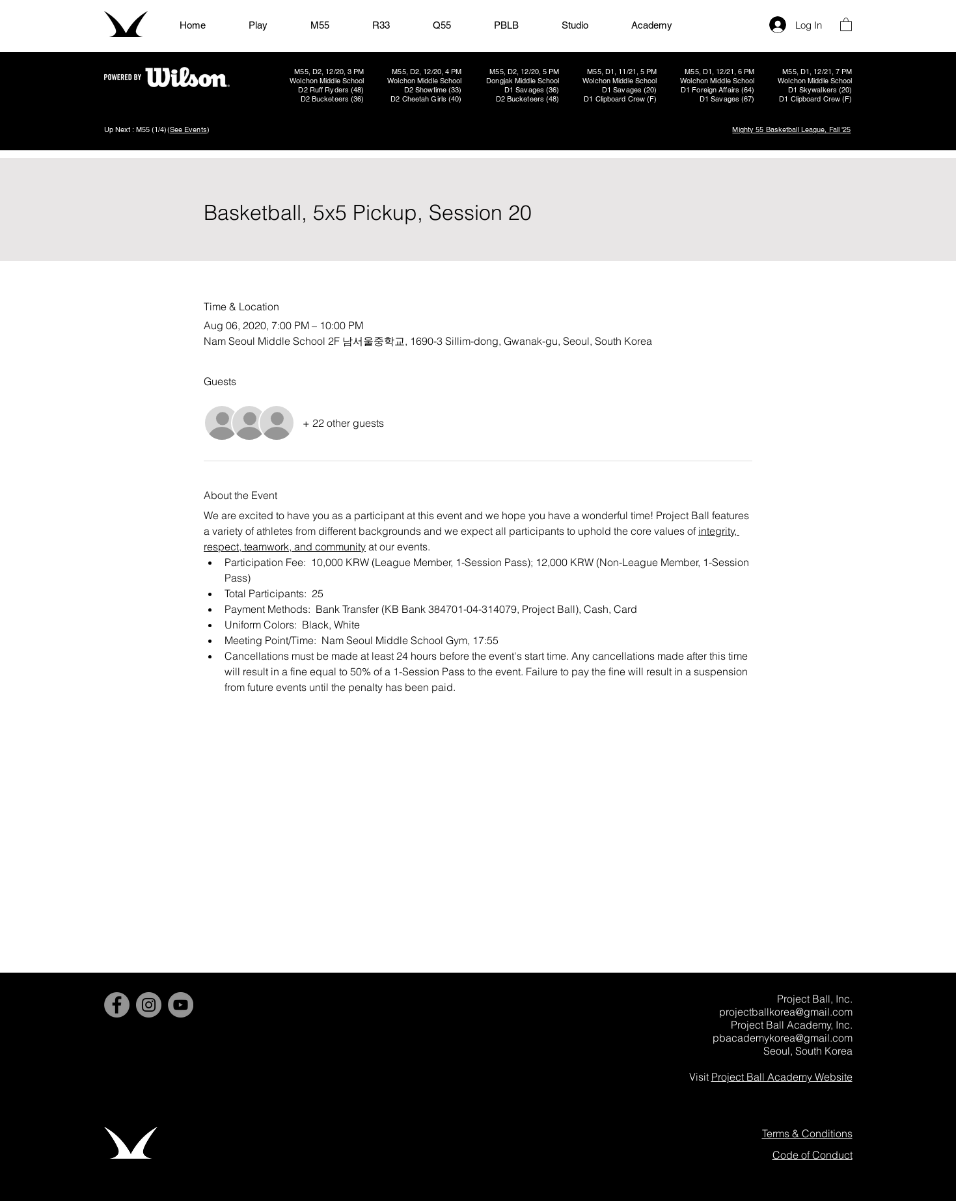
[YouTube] (180, 1005)
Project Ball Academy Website (782, 1076)
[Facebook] (117, 1005)
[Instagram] (148, 1005)
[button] (846, 24)
